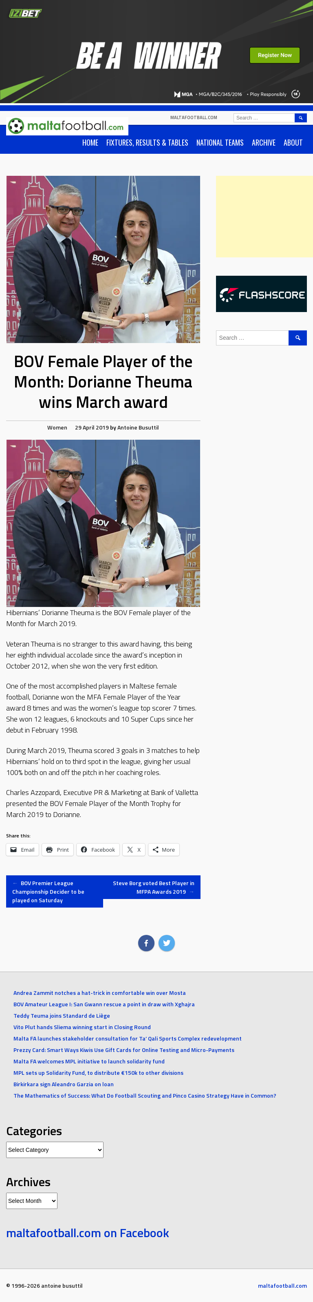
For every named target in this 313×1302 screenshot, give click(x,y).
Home (90, 142)
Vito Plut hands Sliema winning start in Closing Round (82, 1027)
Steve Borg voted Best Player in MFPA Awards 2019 (153, 887)
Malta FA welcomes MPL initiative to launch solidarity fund (89, 1061)
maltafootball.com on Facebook (87, 1232)
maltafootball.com (193, 117)
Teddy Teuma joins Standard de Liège (61, 1015)
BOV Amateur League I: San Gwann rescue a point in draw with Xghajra (104, 1004)
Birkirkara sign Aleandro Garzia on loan (63, 1084)
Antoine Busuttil (138, 427)
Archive (264, 142)
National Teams (220, 142)
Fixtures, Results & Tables (147, 142)
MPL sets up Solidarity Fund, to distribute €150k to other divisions (98, 1072)
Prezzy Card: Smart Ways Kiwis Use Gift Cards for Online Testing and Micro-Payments (123, 1049)
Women (57, 427)
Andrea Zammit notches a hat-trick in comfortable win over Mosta (99, 992)
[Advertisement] (264, 216)
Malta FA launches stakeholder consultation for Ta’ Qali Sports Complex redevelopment (127, 1038)
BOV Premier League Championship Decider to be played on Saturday (48, 891)
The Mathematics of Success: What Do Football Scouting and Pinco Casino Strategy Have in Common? (144, 1095)
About (293, 142)
